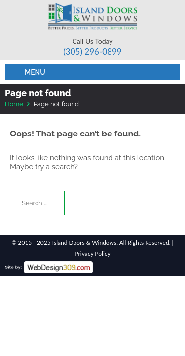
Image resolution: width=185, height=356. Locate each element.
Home (14, 104)
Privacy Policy (92, 253)
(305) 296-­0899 (92, 51)
